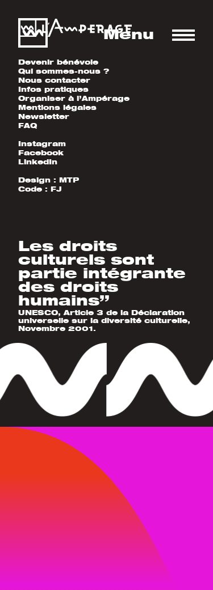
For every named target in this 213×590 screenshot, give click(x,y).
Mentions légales (57, 107)
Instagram (42, 143)
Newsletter (43, 116)
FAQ (27, 125)
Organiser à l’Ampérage (74, 98)
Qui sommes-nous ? (63, 71)
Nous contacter (54, 80)
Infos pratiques (53, 89)
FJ (56, 189)
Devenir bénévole (58, 62)
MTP (69, 180)
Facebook (41, 152)
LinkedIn (37, 162)
